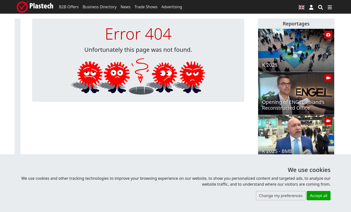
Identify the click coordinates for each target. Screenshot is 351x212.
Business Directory (100, 7)
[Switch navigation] (329, 6)
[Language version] (301, 6)
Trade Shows (146, 7)
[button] (311, 6)
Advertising (171, 7)
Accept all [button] (318, 195)
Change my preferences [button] (280, 195)
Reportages (296, 23)
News (125, 7)
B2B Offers (69, 7)
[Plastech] (35, 7)
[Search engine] (320, 6)
